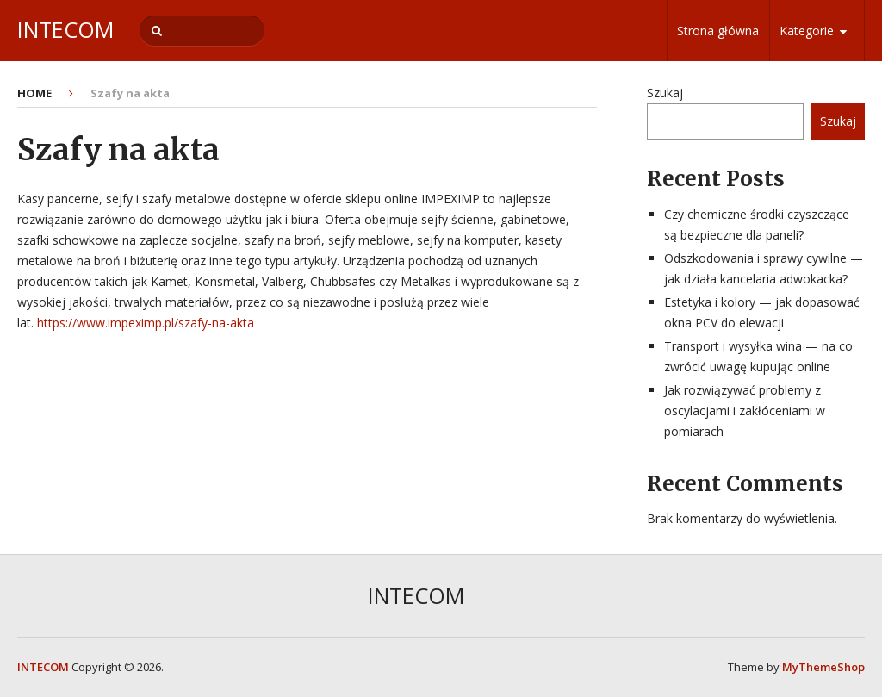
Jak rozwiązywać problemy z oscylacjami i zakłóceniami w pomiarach (744, 410)
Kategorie (807, 30)
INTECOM (65, 29)
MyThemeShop (823, 667)
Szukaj (665, 92)
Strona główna (718, 30)
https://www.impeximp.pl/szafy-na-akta (145, 322)
